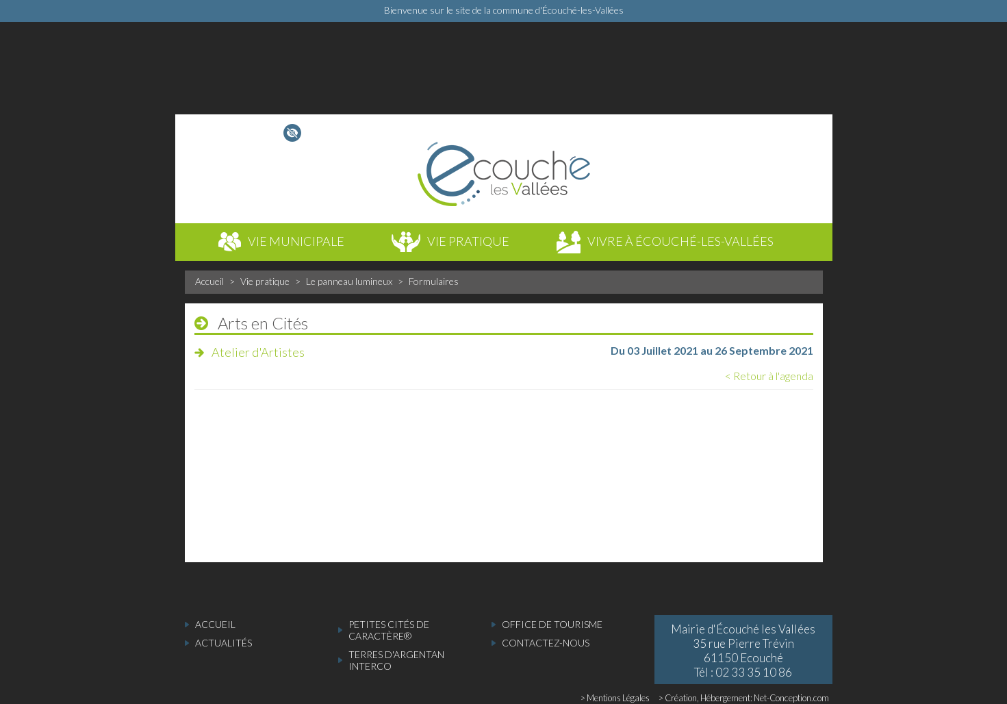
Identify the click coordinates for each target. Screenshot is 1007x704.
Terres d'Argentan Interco (396, 660)
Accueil (209, 281)
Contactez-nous (545, 643)
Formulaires (434, 281)
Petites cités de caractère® (388, 630)
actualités (223, 643)
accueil (215, 624)
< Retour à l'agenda (769, 375)
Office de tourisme (552, 624)
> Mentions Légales (615, 697)
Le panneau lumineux (349, 281)
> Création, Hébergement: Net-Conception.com (744, 697)
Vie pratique (265, 281)
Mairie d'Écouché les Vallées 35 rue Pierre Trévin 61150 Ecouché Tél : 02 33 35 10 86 (743, 650)
